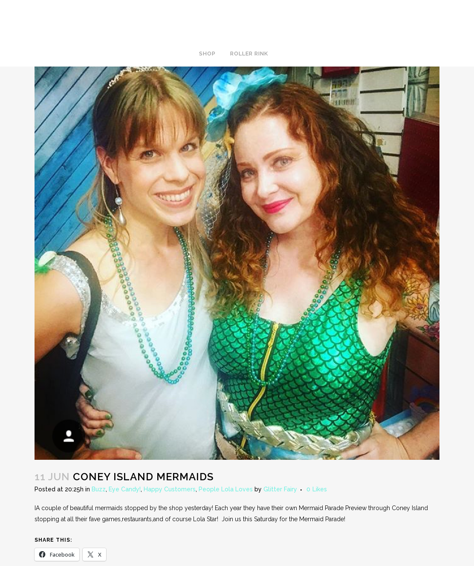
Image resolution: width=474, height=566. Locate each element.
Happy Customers (170, 489)
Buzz (99, 489)
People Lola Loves (226, 489)
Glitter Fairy (280, 489)
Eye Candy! (125, 489)
